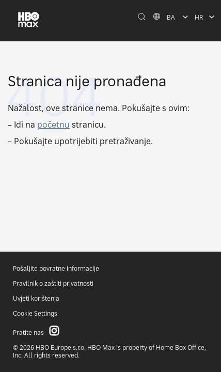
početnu (53, 124)
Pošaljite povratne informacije (56, 268)
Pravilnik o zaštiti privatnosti (53, 283)
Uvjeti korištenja (36, 298)
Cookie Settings (35, 313)
